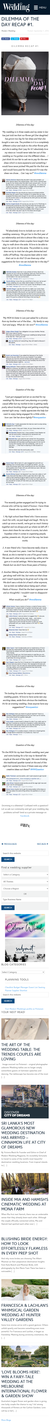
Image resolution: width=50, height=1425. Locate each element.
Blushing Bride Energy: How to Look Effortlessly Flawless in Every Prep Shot (24, 1246)
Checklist (9, 987)
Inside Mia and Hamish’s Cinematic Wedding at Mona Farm (24, 1204)
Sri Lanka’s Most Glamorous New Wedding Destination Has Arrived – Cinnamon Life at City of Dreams (23, 1135)
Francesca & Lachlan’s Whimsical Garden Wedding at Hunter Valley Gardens (24, 1312)
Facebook (24, 816)
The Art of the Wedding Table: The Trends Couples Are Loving (21, 1051)
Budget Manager (21, 987)
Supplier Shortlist (19, 990)
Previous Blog (10, 844)
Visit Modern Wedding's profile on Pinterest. (24, 1009)
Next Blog (41, 844)
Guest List (33, 987)
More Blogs (6, 1420)
